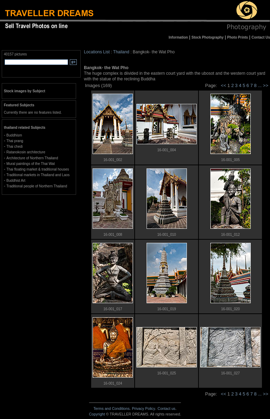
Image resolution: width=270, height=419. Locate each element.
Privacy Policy (143, 408)
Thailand (121, 51)
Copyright (97, 414)
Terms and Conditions (111, 408)
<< (223, 85)
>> (265, 85)
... (260, 85)
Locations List (96, 51)
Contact (166, 408)
